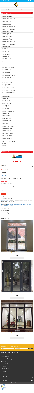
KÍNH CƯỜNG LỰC (5, 143)
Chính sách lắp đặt (5, 366)
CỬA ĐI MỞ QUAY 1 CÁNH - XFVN (26, 9)
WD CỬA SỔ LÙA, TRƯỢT (7, 120)
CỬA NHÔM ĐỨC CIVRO (7, 58)
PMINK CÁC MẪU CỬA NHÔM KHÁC (9, 141)
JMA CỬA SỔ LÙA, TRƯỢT (7, 70)
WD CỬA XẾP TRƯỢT (6, 121)
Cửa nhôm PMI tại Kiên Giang (8, 190)
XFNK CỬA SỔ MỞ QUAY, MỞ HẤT (9, 41)
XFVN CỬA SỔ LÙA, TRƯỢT (8, 23)
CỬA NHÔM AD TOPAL (5, 98)
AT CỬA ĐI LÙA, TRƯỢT (7, 103)
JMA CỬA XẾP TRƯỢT (6, 72)
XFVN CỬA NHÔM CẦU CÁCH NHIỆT (9, 26)
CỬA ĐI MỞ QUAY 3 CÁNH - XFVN (17, 292)
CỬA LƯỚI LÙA (5, 53)
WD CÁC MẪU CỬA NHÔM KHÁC (8, 126)
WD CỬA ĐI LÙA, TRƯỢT (7, 118)
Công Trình (4, 387)
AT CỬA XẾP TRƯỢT (6, 106)
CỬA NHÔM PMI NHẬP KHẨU (7, 128)
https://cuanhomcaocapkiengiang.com (10, 359)
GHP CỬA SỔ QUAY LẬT (7, 84)
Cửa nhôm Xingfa (4, 200)
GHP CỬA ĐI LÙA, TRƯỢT (7, 85)
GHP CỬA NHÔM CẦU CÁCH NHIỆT (9, 90)
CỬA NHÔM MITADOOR (6, 96)
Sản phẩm (7, 9)
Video (3, 390)
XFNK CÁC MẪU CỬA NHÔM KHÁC (9, 44)
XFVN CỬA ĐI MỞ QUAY (15, 9)
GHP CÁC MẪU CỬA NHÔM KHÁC (9, 92)
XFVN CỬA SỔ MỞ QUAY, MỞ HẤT (9, 18)
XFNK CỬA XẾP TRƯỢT (7, 34)
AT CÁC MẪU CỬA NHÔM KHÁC (8, 111)
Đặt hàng (4, 194)
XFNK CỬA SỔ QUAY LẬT (7, 33)
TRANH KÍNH (4, 145)
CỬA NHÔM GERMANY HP (6, 79)
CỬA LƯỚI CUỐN (6, 51)
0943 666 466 (17, 162)
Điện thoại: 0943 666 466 (5, 356)
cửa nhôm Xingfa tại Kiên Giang (20, 187)
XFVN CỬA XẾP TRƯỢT (7, 24)
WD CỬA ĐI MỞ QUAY (6, 115)
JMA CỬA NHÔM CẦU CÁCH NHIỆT (9, 75)
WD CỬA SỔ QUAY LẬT (7, 123)
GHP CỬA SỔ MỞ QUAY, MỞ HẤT (8, 87)
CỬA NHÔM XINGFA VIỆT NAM (7, 16)
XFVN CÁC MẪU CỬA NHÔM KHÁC (9, 29)
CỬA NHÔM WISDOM (5, 113)
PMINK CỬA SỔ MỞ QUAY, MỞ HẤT (9, 132)
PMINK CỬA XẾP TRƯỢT (7, 136)
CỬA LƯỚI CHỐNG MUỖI (6, 46)
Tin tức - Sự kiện (4, 389)
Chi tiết (20, 257)
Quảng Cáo (4, 175)
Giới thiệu (3, 385)
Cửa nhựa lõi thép (10, 204)
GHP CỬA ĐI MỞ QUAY (7, 89)
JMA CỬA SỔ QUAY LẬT (7, 74)
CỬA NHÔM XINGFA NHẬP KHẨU (7, 31)
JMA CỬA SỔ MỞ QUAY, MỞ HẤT (8, 67)
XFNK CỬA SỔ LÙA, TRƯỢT (8, 36)
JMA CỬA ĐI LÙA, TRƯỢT (7, 69)
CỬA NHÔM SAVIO (6, 60)
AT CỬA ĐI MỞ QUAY (6, 100)
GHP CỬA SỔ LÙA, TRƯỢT (7, 82)
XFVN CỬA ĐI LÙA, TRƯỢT (7, 21)
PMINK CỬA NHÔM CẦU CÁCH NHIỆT (9, 140)
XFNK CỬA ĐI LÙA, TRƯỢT (7, 39)
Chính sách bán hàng (5, 363)
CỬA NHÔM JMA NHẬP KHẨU (7, 64)
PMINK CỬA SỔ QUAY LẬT (7, 138)
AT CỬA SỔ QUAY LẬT (7, 108)
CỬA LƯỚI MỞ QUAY (6, 54)
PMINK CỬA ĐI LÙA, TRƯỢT (8, 133)
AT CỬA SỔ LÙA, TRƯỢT (7, 105)
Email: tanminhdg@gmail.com (6, 358)
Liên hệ (3, 391)
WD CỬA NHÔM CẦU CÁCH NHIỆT (9, 125)
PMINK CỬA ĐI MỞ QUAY (7, 130)
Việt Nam (8, 200)
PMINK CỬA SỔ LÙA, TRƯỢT (8, 135)
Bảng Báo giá (4, 388)
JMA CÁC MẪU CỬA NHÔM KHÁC (8, 77)
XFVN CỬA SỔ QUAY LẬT (7, 27)
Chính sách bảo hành (5, 365)
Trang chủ (2, 9)
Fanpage (4, 371)
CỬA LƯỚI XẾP (5, 48)
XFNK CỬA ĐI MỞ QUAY (7, 38)
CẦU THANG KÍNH (5, 94)
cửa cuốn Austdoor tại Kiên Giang (19, 204)
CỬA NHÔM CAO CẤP (5, 56)
